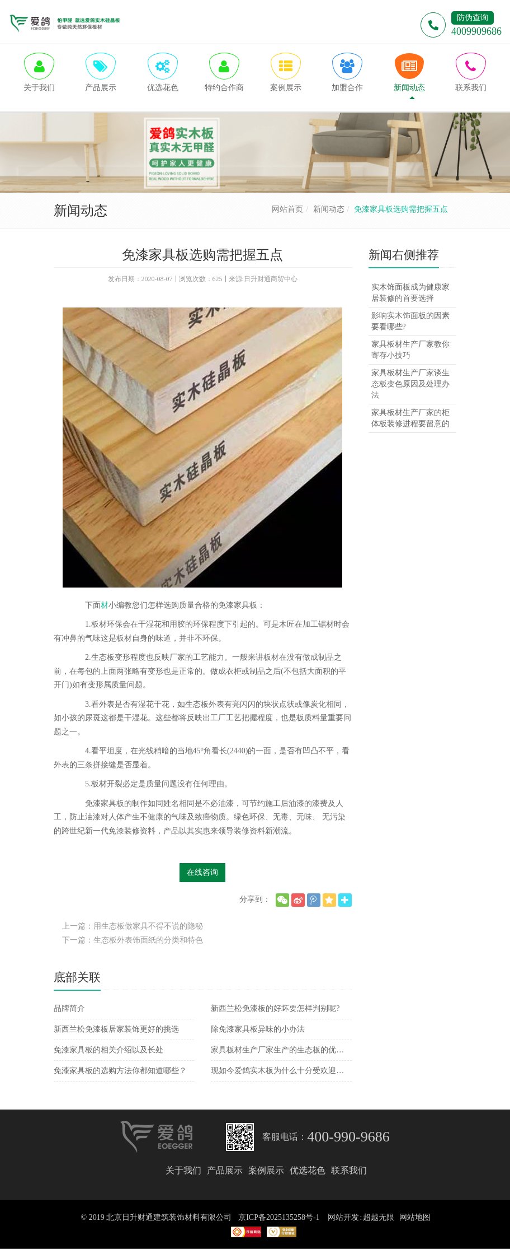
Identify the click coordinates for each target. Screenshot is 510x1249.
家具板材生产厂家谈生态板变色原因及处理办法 (410, 384)
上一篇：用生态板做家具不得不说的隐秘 (132, 926)
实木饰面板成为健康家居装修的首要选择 (410, 292)
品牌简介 (69, 1008)
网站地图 (415, 1217)
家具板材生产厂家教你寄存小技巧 (410, 350)
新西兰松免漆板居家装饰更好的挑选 (116, 1029)
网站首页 (287, 209)
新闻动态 (328, 209)
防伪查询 (472, 17)
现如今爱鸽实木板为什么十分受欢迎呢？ (281, 1070)
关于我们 (183, 1170)
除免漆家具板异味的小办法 (258, 1029)
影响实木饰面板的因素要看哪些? (410, 321)
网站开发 (343, 1217)
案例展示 (266, 1170)
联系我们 (349, 1170)
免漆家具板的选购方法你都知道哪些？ (120, 1070)
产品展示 (225, 1170)
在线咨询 (202, 872)
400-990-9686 (348, 1137)
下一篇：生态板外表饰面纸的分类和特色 (132, 940)
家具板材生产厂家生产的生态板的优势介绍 (281, 1050)
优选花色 (307, 1170)
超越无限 (378, 1217)
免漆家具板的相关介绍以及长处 (108, 1050)
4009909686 (476, 31)
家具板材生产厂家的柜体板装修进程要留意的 (410, 418)
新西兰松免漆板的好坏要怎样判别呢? (275, 1008)
